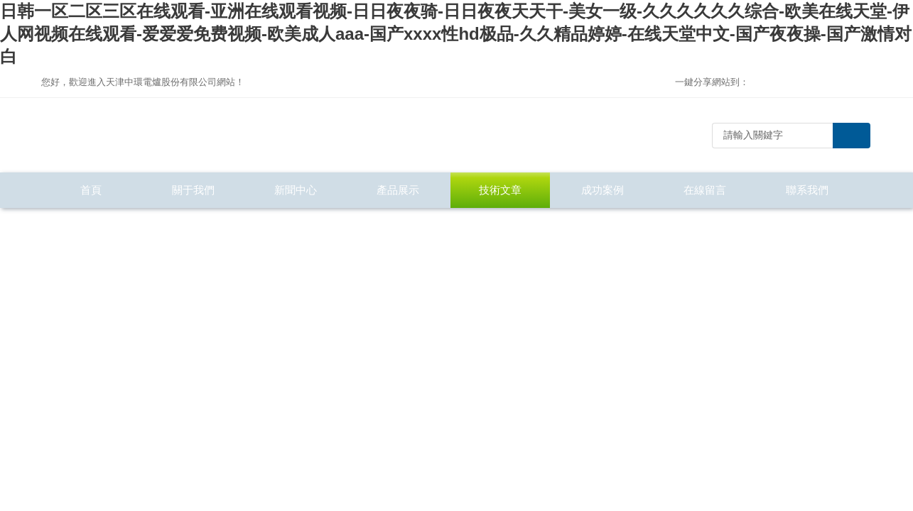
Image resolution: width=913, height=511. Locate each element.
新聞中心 (295, 190)
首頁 (91, 190)
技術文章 (500, 190)
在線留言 (705, 190)
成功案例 (602, 190)
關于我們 (193, 190)
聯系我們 (807, 190)
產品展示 (398, 190)
